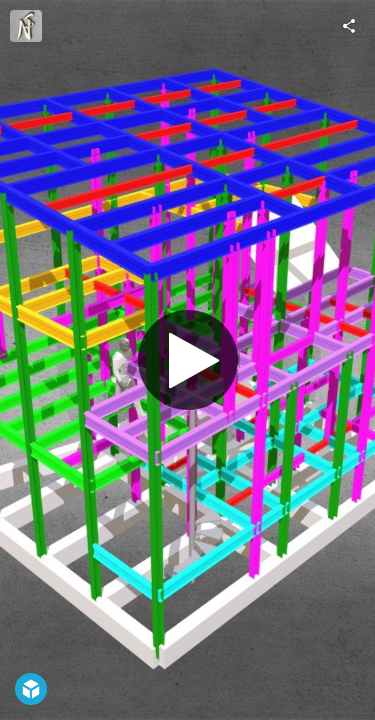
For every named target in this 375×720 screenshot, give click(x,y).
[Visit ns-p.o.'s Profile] (26, 26)
